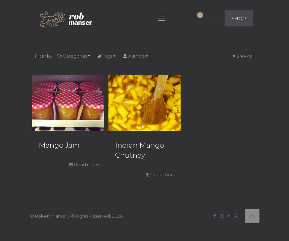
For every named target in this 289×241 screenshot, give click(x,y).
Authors (136, 56)
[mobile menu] (161, 18)
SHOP (238, 18)
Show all (243, 56)
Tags (107, 56)
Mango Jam (59, 145)
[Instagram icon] (236, 216)
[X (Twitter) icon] (222, 216)
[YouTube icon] (229, 216)
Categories (74, 56)
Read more (86, 164)
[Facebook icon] (215, 216)
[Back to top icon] (252, 216)
